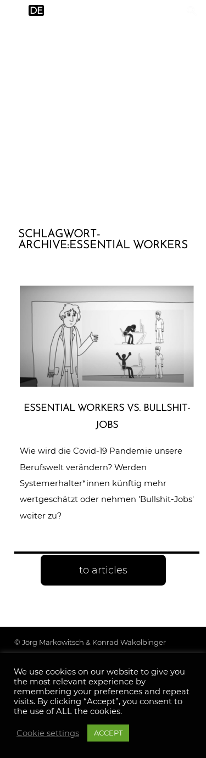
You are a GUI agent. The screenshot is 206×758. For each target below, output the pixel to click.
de (36, 10)
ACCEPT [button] (108, 732)
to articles (103, 570)
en (14, 10)
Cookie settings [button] (47, 733)
